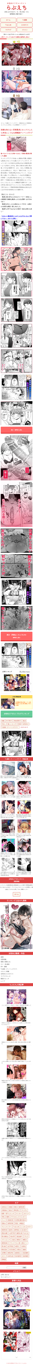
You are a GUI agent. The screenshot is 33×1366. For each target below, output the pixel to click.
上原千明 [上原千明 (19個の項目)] (12, 1233)
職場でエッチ (5, 979)
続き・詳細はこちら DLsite (16, 636)
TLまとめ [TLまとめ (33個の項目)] (16, 1226)
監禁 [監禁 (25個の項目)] (10, 1230)
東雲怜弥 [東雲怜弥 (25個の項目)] (4, 1230)
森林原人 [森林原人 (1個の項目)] (18, 1253)
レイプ (3, 981)
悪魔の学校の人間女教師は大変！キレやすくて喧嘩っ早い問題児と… (23, 777)
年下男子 (9, 721)
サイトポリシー (6, 1277)
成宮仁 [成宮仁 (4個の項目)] (17, 1246)
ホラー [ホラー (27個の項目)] (29, 1226)
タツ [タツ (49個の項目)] (24, 1217)
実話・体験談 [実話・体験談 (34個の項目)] (19, 1223)
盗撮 (2, 957)
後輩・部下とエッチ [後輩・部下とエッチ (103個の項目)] (7, 1213)
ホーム (8, 20)
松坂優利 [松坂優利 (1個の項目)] (26, 1253)
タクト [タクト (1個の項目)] (3, 1256)
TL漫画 (24, 20)
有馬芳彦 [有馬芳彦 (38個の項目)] (10, 1223)
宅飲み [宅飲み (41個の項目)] (3, 1223)
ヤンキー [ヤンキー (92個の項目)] (19, 1213)
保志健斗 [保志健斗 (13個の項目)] (19, 1236)
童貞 (24, 721)
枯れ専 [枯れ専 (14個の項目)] (12, 1236)
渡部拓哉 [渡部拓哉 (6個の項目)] (4, 1243)
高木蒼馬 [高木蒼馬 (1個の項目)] (18, 1256)
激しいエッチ (12, 724)
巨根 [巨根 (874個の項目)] (15, 1207)
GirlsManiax (25, 672)
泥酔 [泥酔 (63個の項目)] (7, 1217)
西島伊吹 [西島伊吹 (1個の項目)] (10, 1253)
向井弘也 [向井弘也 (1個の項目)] (10, 1256)
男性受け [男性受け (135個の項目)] (16, 1210)
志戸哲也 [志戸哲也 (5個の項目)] (10, 1246)
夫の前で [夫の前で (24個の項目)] (24, 1230)
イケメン (25, 30)
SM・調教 (4, 966)
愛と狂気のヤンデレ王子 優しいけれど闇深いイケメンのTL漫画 (8, 796)
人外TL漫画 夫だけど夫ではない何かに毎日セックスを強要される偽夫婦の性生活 (8, 874)
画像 (2, 721)
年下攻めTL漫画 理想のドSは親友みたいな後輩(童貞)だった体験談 (23, 874)
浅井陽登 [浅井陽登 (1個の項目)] (26, 1256)
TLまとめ (8, 25)
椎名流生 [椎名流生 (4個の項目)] (4, 1249)
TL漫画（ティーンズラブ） (10, 727)
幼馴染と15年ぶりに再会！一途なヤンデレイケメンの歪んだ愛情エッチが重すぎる (8, 854)
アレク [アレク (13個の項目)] (26, 1236)
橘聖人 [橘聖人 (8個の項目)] (25, 1240)
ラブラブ (8, 30)
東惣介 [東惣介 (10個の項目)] (19, 1240)
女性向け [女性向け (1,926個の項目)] (4, 1207)
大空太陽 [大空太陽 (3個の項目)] (12, 1249)
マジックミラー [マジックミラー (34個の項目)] (6, 1226)
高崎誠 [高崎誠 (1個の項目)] (3, 1259)
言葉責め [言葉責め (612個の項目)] (4, 1210)
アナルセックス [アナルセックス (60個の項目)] (16, 1217)
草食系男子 (17, 721)
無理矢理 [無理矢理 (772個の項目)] (21, 1207)
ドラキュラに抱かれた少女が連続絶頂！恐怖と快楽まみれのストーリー (23, 797)
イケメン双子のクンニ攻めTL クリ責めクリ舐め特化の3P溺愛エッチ (16, 1005)
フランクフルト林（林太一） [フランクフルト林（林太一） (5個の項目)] (18, 1243)
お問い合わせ (5, 1274)
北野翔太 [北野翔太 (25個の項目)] (16, 1230)
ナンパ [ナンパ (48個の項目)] (3, 1220)
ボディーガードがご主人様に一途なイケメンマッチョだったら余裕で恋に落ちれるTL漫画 (8, 816)
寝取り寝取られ (6, 962)
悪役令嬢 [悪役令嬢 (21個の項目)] (4, 1233)
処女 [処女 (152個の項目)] (10, 1210)
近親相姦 (3, 959)
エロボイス (24, 25)
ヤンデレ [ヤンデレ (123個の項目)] (24, 1210)
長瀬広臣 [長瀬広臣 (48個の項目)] (10, 1220)
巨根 (19, 724)
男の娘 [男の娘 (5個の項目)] (3, 1246)
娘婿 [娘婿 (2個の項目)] (24, 1249)
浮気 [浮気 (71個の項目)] (2, 1217)
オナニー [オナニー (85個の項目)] (26, 1213)
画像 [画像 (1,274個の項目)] (10, 1207)
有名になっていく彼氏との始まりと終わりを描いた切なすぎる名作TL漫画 (8, 835)
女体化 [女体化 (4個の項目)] (23, 1246)
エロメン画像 (5, 971)
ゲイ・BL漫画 (5, 964)
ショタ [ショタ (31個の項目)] (23, 1226)
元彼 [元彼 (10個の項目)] (13, 1240)
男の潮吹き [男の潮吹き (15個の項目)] (5, 1236)
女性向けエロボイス (7, 974)
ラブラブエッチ (6, 976)
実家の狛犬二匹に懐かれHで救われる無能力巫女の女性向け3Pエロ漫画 (23, 854)
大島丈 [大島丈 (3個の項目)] (19, 1249)
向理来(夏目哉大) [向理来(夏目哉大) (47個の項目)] (20, 1220)
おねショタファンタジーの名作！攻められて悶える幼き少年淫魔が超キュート (23, 835)
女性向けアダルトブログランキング (16, 714)
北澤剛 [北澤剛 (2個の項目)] (3, 1253)
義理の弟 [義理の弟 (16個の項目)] (19, 1233)
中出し (3, 724)
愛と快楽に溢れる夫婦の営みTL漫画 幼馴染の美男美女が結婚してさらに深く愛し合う (23, 816)
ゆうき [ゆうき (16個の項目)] (26, 1233)
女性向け (26, 724)
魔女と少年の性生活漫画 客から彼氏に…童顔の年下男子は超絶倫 (8, 776)
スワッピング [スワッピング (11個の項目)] (5, 1240)
